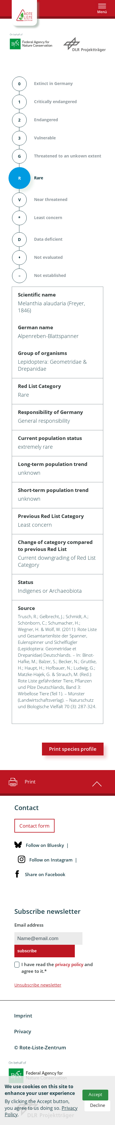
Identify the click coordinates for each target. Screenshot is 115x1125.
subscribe (27, 951)
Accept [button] (95, 1094)
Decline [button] (97, 1105)
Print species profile (73, 749)
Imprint (23, 1015)
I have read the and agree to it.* (57, 967)
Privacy (22, 1031)
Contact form (34, 825)
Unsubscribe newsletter (37, 985)
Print (21, 782)
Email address (28, 925)
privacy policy (69, 964)
